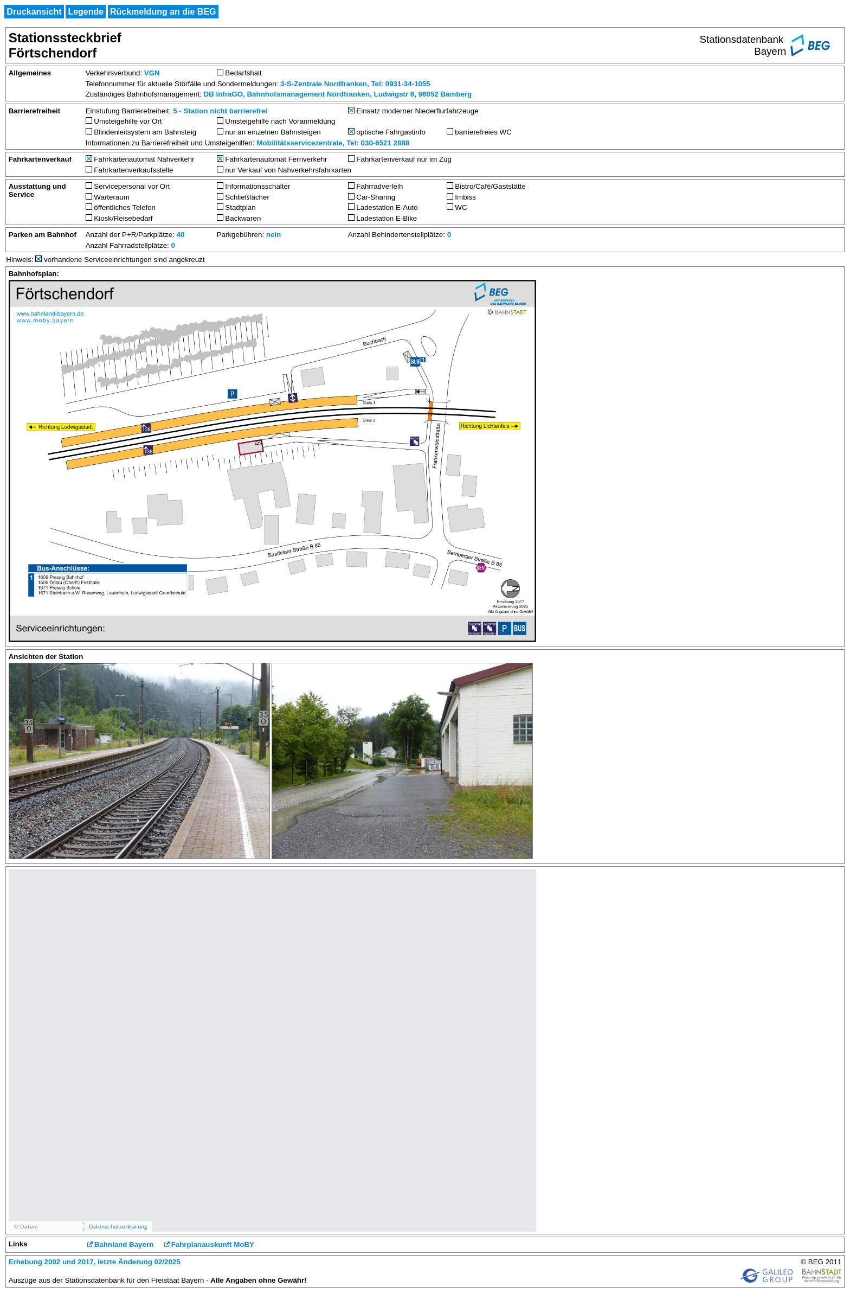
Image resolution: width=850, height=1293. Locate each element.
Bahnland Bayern (124, 1244)
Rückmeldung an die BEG (163, 11)
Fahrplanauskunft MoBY (212, 1244)
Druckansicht (34, 11)
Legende (86, 11)
